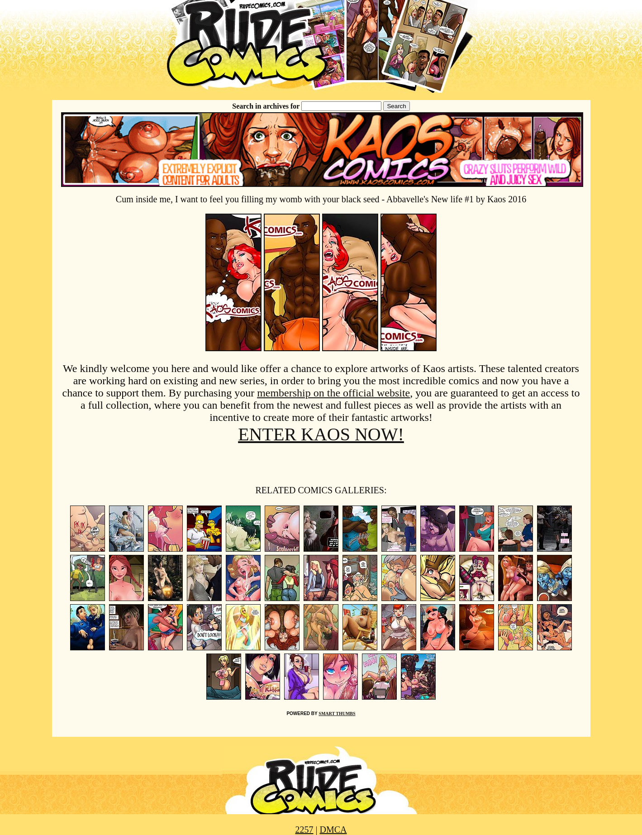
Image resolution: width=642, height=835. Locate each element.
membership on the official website (333, 393)
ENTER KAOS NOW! (321, 434)
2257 (304, 830)
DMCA (333, 830)
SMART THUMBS (337, 713)
